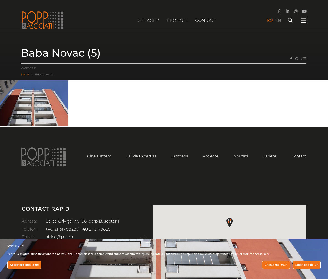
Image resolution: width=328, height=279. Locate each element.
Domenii (180, 156)
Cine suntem (99, 156)
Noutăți (240, 156)
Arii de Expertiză (141, 156)
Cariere (269, 156)
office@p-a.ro (59, 236)
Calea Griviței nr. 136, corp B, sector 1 (82, 221)
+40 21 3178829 (95, 229)
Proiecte (177, 20)
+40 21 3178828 (60, 229)
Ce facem (148, 20)
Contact (205, 20)
